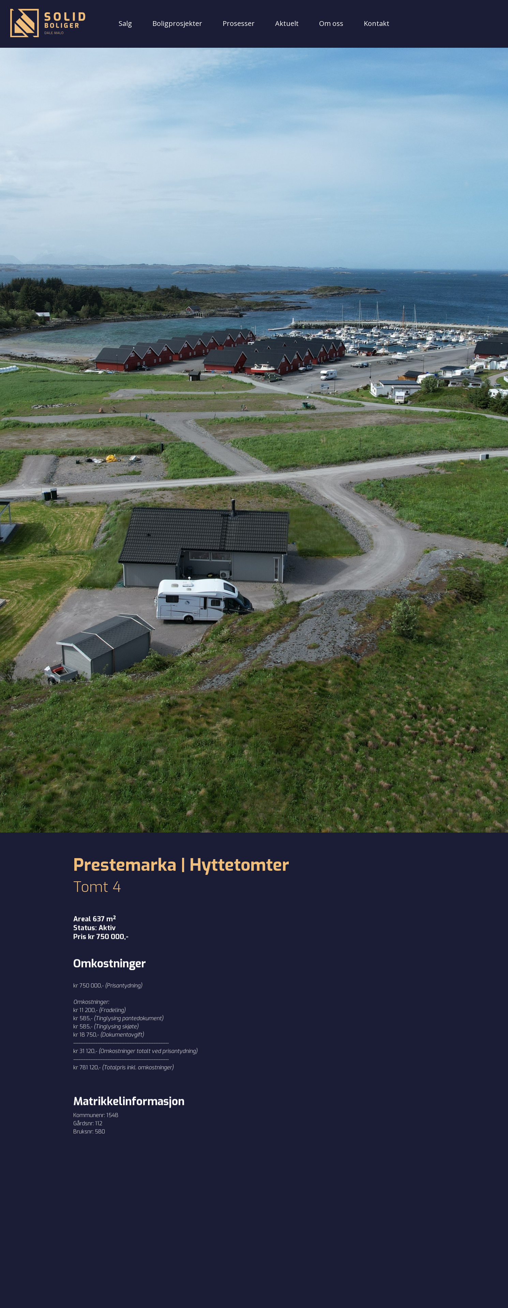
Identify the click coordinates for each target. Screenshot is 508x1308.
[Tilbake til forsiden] (47, 24)
